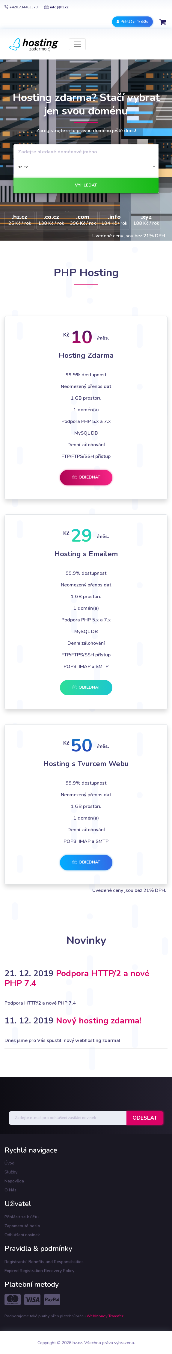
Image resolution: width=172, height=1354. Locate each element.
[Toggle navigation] (77, 44)
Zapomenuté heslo (22, 1226)
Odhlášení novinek (22, 1235)
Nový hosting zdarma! (98, 1020)
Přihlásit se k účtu (21, 1217)
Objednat (86, 477)
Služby (10, 1172)
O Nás (10, 1190)
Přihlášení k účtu (132, 21)
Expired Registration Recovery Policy (39, 1271)
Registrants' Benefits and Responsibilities (44, 1262)
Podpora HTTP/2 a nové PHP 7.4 (76, 978)
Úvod (9, 1163)
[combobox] (86, 166)
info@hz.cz (56, 7)
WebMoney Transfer (105, 1316)
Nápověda (14, 1181)
